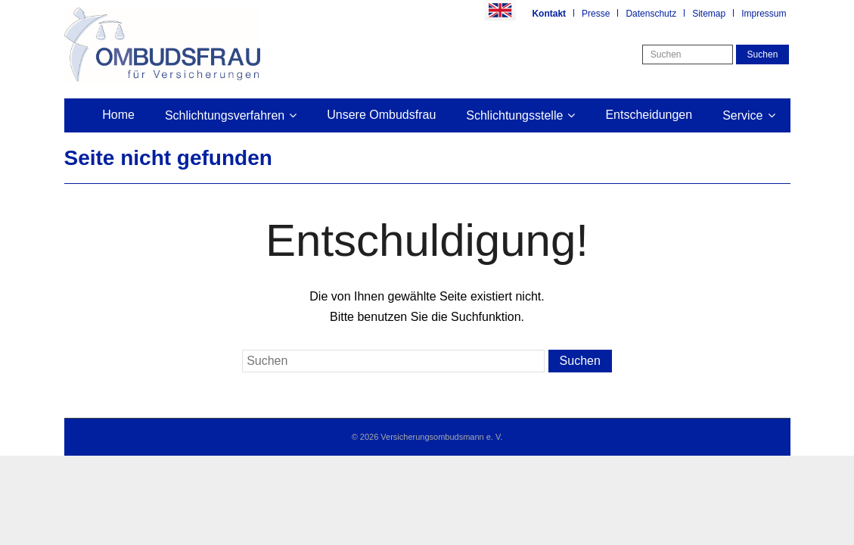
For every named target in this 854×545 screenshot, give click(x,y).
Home (118, 114)
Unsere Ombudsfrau (381, 114)
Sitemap (708, 13)
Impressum (763, 13)
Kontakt (549, 13)
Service (742, 115)
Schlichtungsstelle (514, 115)
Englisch (500, 10)
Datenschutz (651, 13)
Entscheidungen (648, 114)
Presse (596, 13)
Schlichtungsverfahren (224, 115)
